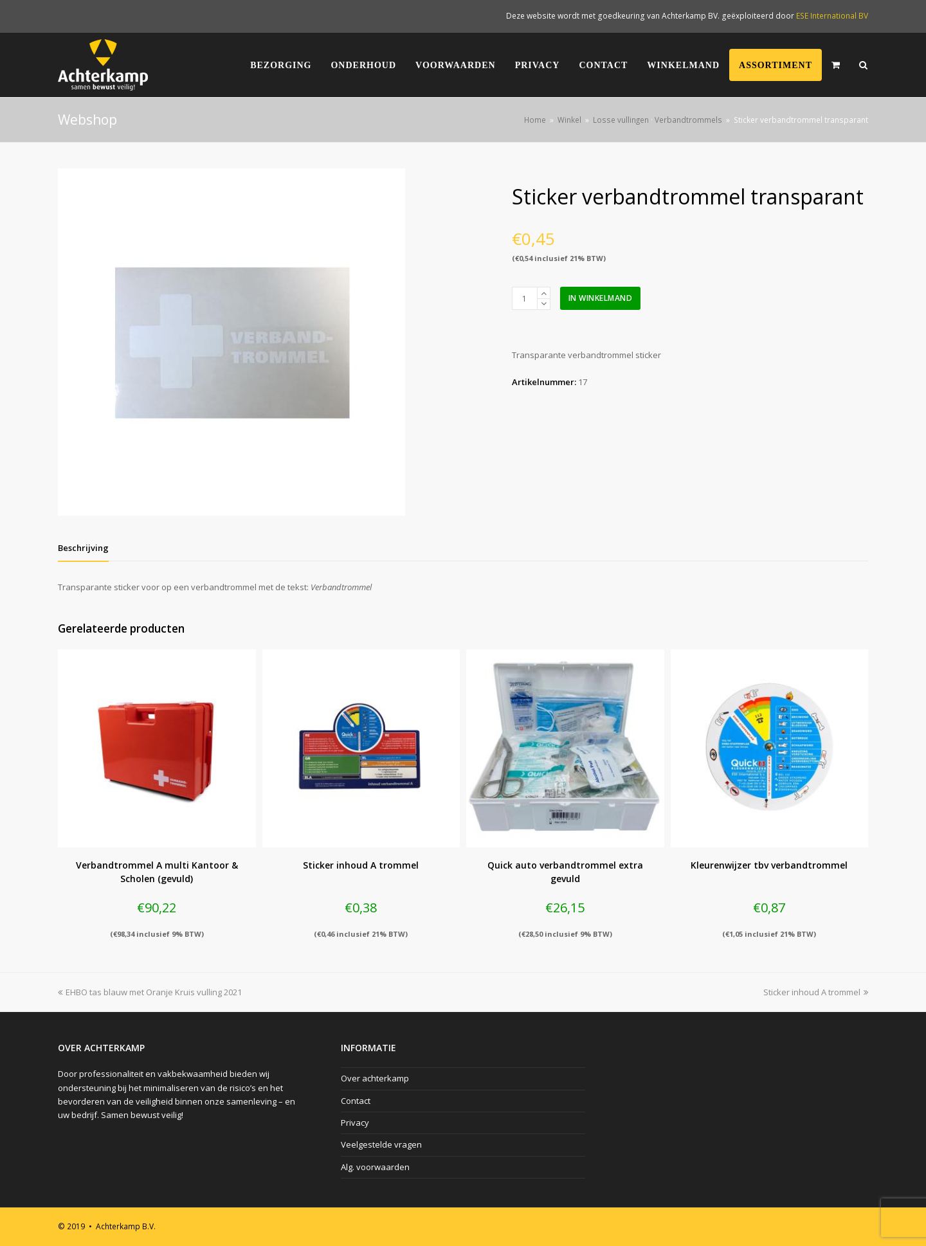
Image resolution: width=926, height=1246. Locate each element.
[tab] (83, 548)
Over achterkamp (375, 1078)
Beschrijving (83, 548)
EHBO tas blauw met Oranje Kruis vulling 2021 (150, 992)
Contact (355, 1100)
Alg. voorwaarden (375, 1167)
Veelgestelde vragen (381, 1144)
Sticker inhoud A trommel (815, 992)
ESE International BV (832, 15)
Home (535, 119)
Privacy (355, 1122)
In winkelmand (600, 298)
